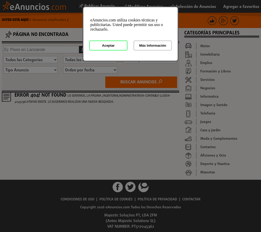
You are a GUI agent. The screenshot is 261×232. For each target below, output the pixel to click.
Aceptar (108, 45)
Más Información (152, 45)
